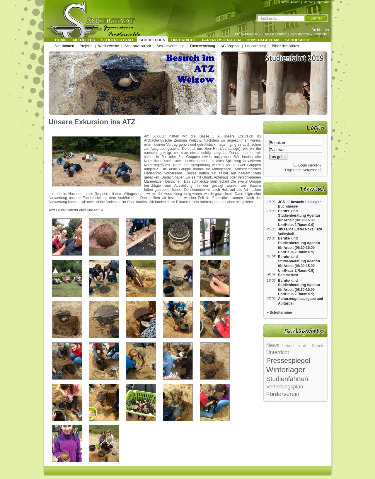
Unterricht (183, 40)
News (272, 345)
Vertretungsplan (284, 387)
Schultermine (281, 312)
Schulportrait (117, 40)
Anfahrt (295, 2)
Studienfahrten (287, 379)
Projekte (86, 46)
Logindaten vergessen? (303, 170)
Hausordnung (255, 46)
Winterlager (285, 369)
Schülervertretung (171, 46)
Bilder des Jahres (285, 46)
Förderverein (282, 394)
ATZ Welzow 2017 (247, 34)
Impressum (323, 2)
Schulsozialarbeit (138, 46)
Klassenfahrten (276, 34)
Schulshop (297, 40)
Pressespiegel (288, 360)
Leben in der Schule (303, 345)
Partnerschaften (221, 40)
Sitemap (308, 2)
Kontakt (284, 2)
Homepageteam (263, 40)
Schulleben (321, 34)
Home (61, 40)
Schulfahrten (300, 34)
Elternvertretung (202, 46)
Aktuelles (83, 40)
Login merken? (309, 165)
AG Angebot (230, 46)
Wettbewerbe (108, 46)
